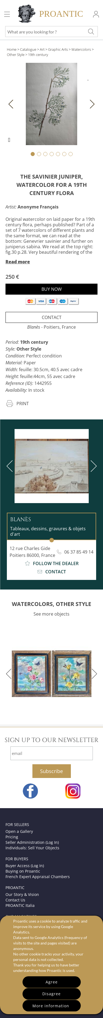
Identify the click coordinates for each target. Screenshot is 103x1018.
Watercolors (81, 49)
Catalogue (28, 49)
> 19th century (36, 54)
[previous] (11, 466)
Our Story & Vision (22, 894)
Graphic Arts (58, 49)
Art (42, 49)
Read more (17, 261)
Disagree (51, 993)
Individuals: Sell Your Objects (32, 847)
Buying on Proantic (22, 871)
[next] (92, 466)
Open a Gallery (19, 831)
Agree (52, 982)
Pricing (11, 836)
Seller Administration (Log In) (32, 842)
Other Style (15, 54)
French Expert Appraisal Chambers (37, 876)
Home (11, 49)
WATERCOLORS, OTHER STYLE (51, 604)
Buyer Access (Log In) (24, 865)
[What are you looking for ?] (91, 32)
